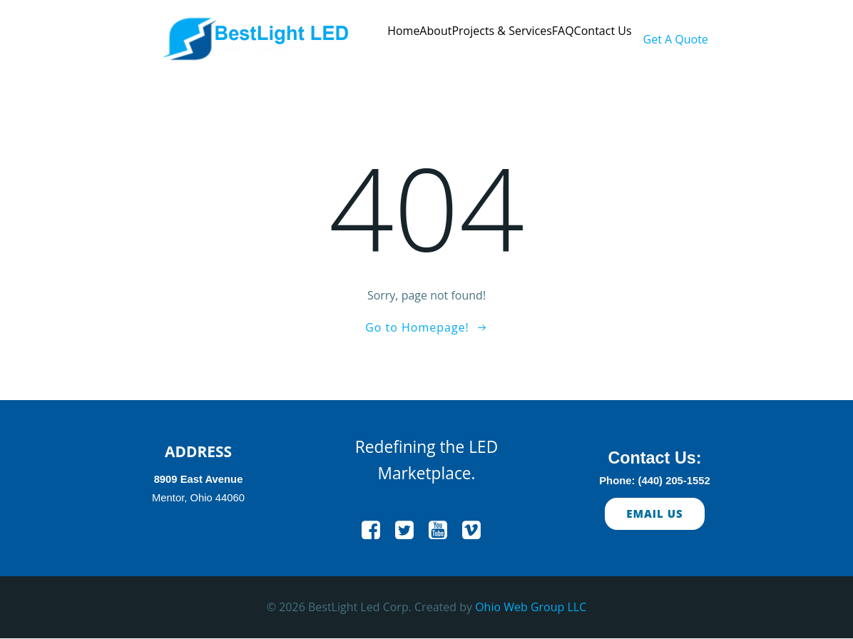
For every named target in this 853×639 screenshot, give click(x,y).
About (435, 31)
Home (403, 31)
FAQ (563, 31)
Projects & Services (501, 31)
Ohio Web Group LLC (530, 607)
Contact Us (603, 31)
